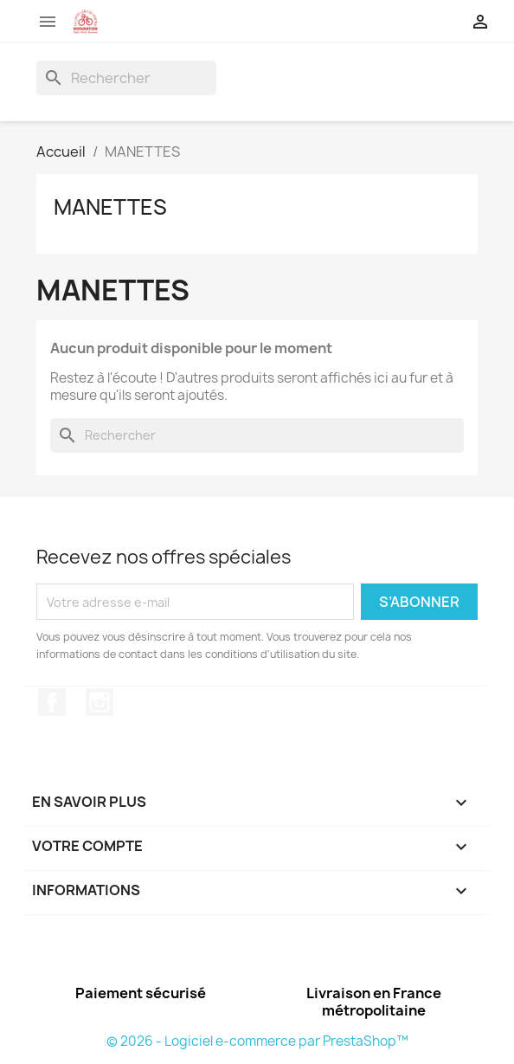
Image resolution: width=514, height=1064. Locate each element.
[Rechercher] (126, 78)
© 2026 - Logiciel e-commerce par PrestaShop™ (257, 1041)
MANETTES (110, 207)
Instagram (99, 702)
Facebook (52, 702)
